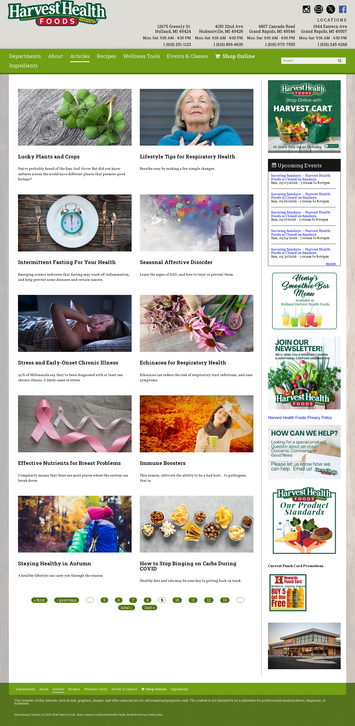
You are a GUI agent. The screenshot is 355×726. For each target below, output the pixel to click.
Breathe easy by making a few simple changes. (177, 168)
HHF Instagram (306, 9)
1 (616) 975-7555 (280, 44)
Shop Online (239, 56)
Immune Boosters (163, 462)
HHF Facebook (342, 9)
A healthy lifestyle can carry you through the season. (60, 575)
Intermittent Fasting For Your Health (67, 262)
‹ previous (66, 600)
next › (126, 607)
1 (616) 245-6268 (332, 44)
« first (39, 600)
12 (209, 600)
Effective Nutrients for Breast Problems (69, 462)
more (331, 263)
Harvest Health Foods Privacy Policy (300, 418)
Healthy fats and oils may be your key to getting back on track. (190, 580)
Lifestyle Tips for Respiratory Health (187, 156)
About (55, 56)
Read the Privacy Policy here (145, 714)
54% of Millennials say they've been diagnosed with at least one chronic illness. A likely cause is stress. (70, 378)
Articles (79, 56)
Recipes (106, 56)
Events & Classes (187, 56)
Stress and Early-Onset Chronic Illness (68, 362)
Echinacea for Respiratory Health (183, 362)
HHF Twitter (330, 9)
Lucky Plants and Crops (49, 156)
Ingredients (23, 65)
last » (149, 607)
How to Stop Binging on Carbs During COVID (188, 566)
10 (177, 600)
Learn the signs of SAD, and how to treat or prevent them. (187, 274)
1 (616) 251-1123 (177, 44)
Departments (25, 56)
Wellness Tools (141, 56)
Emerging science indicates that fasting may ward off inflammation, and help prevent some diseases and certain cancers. (74, 277)
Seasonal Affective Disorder (176, 262)
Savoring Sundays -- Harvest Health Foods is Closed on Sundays (300, 177)
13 (225, 600)
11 (193, 600)
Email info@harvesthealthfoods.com (318, 9)
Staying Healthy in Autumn (54, 563)
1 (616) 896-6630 (228, 44)
